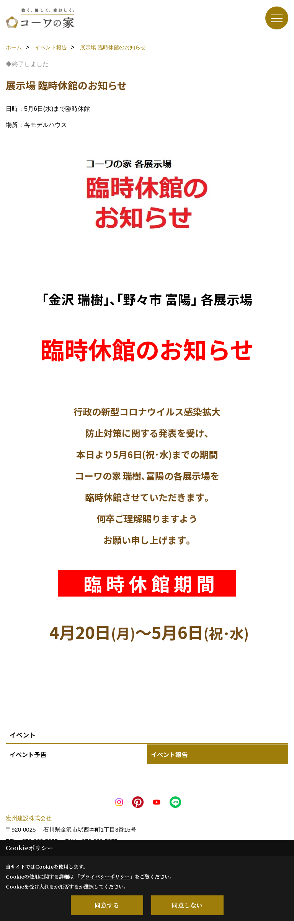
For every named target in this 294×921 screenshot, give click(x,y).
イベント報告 (169, 754)
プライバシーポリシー (105, 876)
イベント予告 (28, 754)
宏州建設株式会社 (29, 818)
